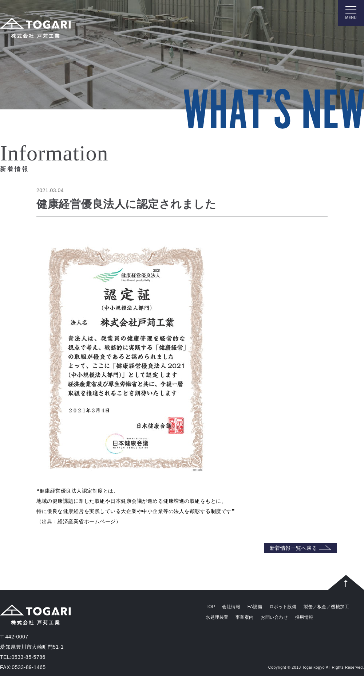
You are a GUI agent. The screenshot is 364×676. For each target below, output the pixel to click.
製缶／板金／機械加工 (326, 606)
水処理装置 (217, 617)
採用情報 (304, 617)
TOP (210, 606)
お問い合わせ (274, 617)
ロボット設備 (283, 606)
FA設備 (255, 606)
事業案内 (245, 617)
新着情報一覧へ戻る (301, 548)
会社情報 (231, 606)
